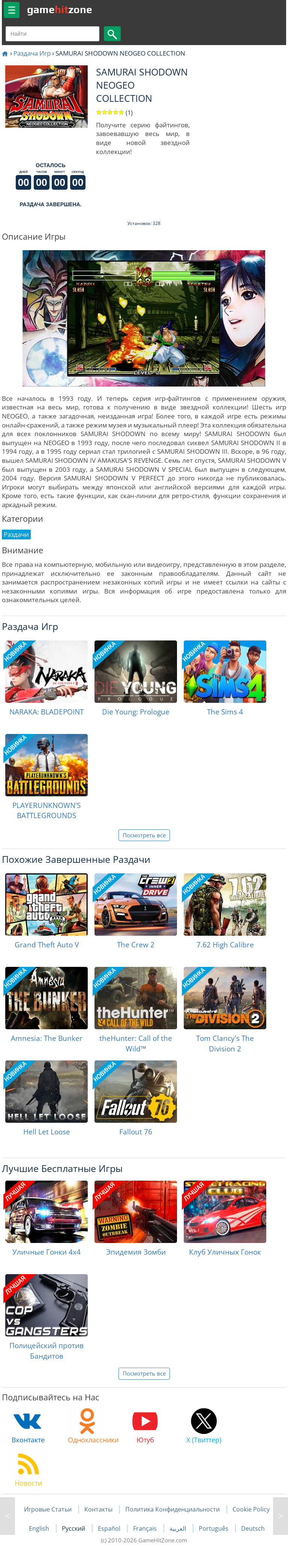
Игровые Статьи (48, 1509)
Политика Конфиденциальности (172, 1509)
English (40, 1528)
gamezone (59, 9)
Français (145, 1528)
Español (110, 1528)
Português (214, 1528)
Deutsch (253, 1528)
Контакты (98, 1509)
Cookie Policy (251, 1509)
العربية (179, 1528)
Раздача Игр (32, 53)
